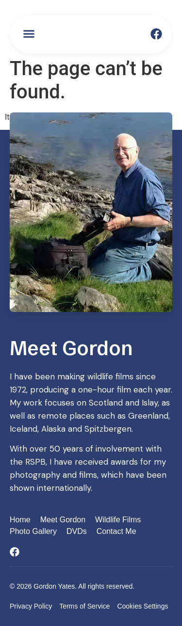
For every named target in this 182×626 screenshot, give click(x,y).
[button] (29, 34)
